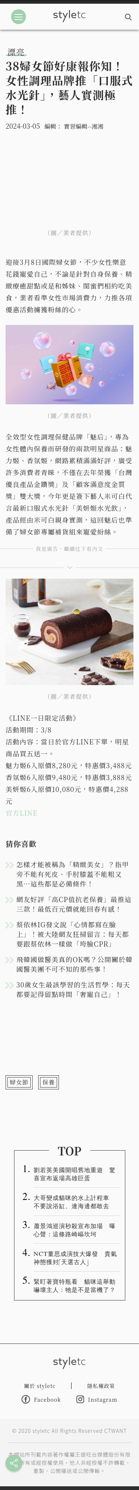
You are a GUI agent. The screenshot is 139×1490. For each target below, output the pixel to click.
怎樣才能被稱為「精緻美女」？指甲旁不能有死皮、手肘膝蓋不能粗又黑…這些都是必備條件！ (72, 873)
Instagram (96, 1399)
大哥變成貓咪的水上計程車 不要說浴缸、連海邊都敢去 (75, 1201)
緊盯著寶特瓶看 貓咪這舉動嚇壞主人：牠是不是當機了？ (75, 1285)
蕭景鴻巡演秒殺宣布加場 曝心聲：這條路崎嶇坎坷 (75, 1230)
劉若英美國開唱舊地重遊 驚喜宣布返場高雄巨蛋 (75, 1174)
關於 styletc (40, 1385)
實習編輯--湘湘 (83, 126)
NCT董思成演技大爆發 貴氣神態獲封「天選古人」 (76, 1257)
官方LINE (21, 813)
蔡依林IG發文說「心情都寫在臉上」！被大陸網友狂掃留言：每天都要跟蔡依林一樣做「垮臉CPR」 (72, 934)
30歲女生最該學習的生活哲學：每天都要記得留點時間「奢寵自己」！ (73, 989)
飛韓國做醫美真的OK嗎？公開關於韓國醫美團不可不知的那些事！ (74, 964)
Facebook (41, 1399)
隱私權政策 (101, 1385)
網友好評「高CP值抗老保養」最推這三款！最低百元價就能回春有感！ (74, 904)
